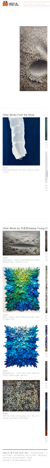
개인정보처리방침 (36, 453)
